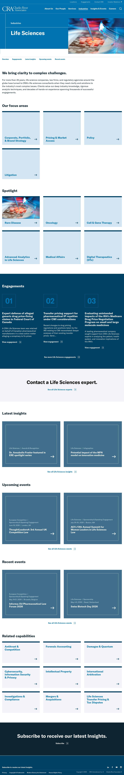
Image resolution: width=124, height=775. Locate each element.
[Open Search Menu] (120, 8)
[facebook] (112, 767)
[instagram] (121, 767)
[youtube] (117, 767)
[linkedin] (108, 767)
